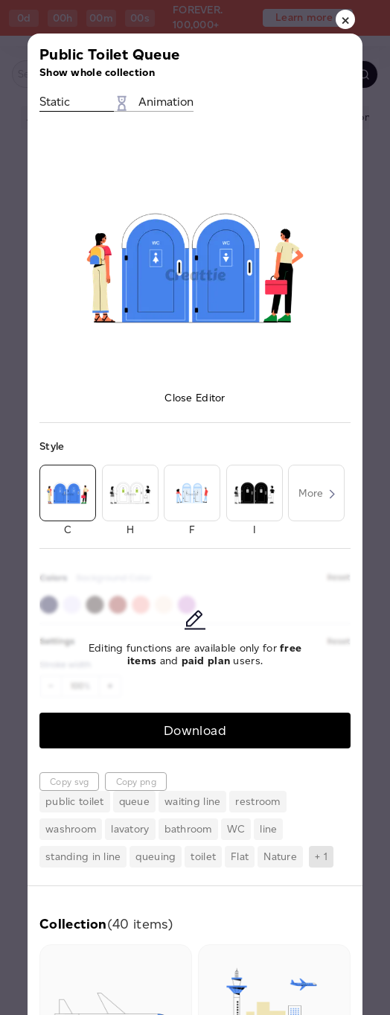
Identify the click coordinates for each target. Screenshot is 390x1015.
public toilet (74, 801)
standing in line (83, 856)
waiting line (192, 801)
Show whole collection (97, 72)
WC (236, 829)
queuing (155, 856)
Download (195, 730)
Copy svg (69, 781)
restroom (257, 801)
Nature (280, 856)
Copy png (136, 781)
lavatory (130, 829)
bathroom (188, 829)
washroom (70, 829)
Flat (240, 856)
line (268, 829)
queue (134, 801)
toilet (203, 856)
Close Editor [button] (194, 398)
